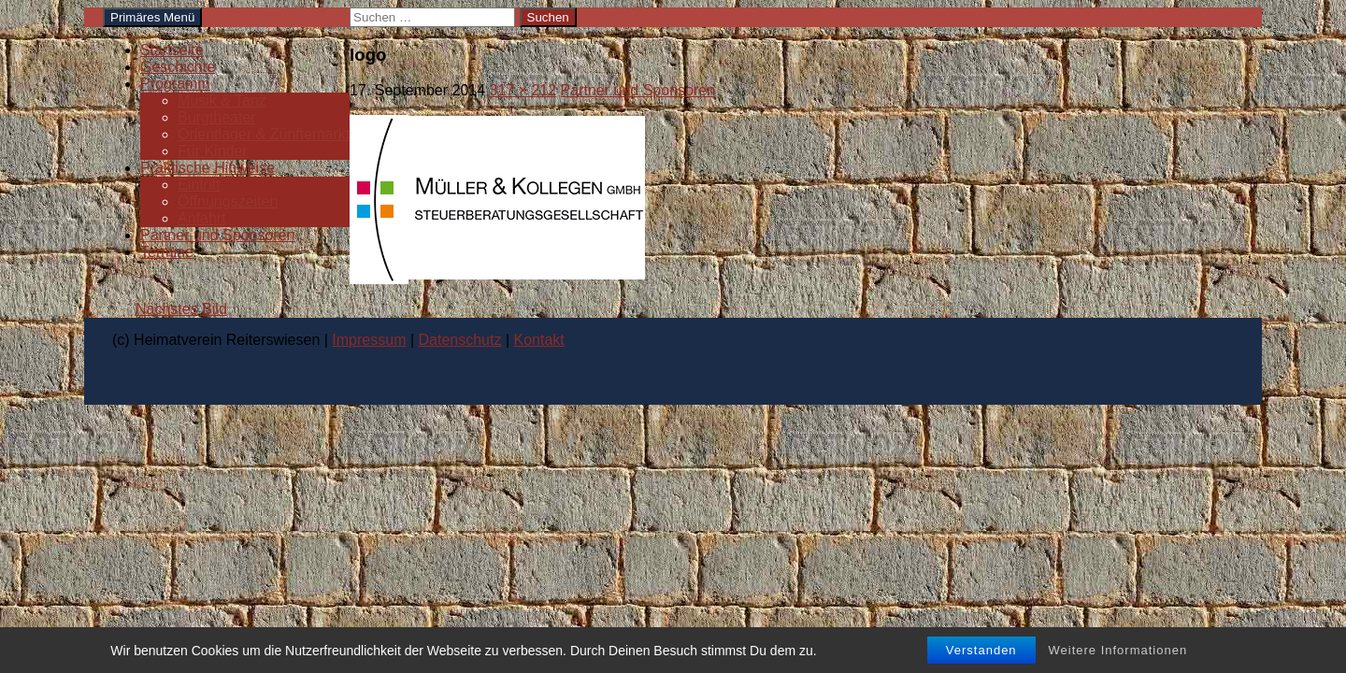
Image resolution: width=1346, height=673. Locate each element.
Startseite (172, 50)
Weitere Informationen (1118, 650)
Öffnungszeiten (228, 201)
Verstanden (981, 650)
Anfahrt (202, 218)
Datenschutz (460, 340)
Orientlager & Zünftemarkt (264, 134)
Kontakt (539, 340)
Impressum (369, 340)
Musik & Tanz (222, 100)
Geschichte (177, 67)
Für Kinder (213, 151)
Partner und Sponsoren (217, 235)
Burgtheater (217, 117)
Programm (175, 84)
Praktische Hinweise (207, 168)
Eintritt (199, 185)
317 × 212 (523, 90)
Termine (166, 252)
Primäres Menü (152, 17)
